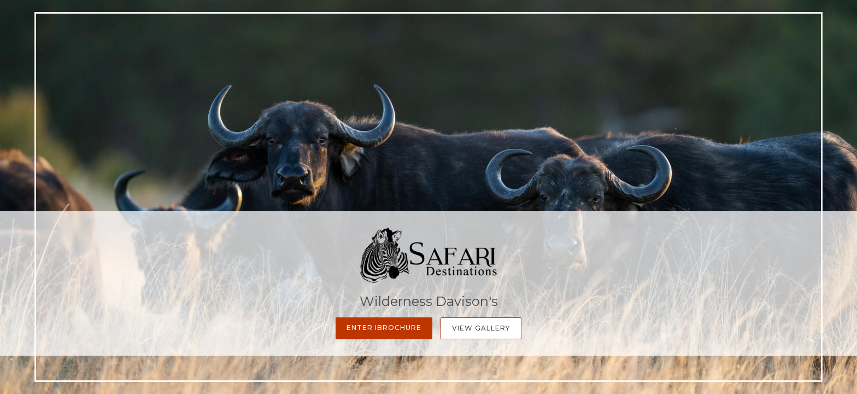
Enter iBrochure (384, 327)
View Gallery (481, 328)
